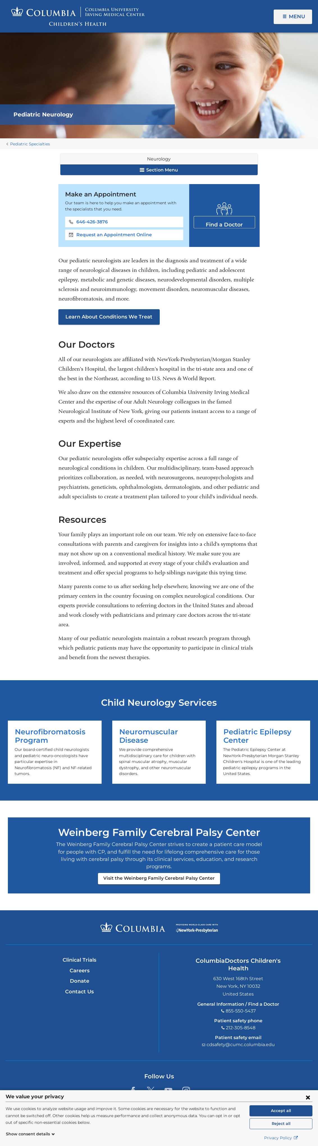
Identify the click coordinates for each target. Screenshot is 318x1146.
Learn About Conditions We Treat (108, 317)
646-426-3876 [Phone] (92, 221)
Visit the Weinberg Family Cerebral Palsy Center (159, 878)
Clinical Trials (79, 960)
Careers (80, 971)
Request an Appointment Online (114, 234)
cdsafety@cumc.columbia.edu (241, 1044)
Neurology (159, 159)
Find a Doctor (224, 221)
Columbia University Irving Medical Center (132, 927)
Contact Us (79, 992)
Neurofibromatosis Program (55, 752)
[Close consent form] (307, 1097)
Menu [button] (297, 16)
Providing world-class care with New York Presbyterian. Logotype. (197, 931)
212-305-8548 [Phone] (240, 1027)
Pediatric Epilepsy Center (263, 752)
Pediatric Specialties (30, 144)
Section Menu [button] (159, 170)
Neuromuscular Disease (159, 752)
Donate (79, 981)
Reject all (281, 1123)
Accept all (281, 1110)
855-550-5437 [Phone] (241, 1011)
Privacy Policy (281, 1137)
